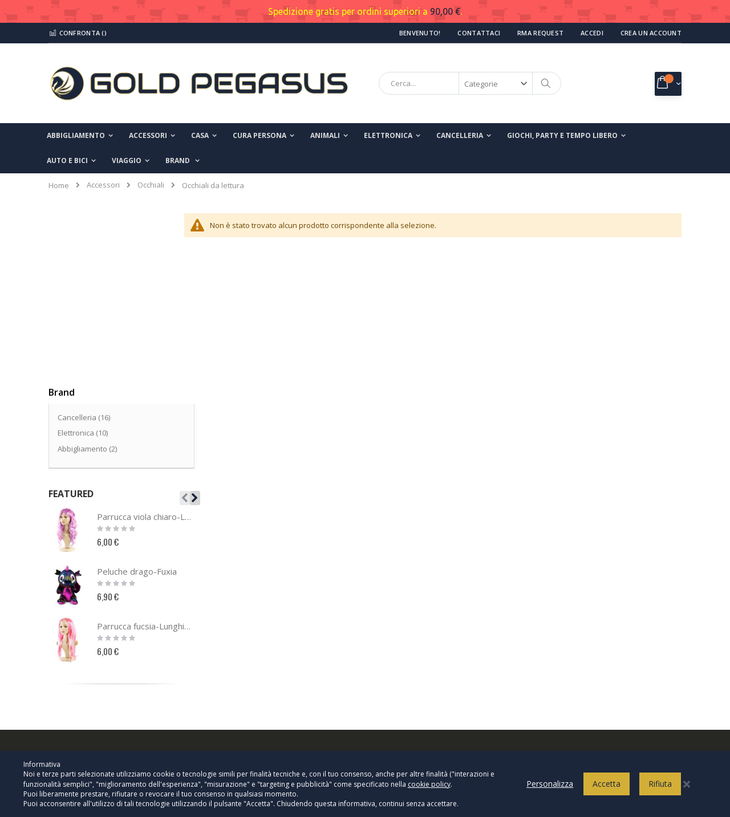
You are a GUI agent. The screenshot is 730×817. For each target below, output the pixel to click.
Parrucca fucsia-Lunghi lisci (144, 455)
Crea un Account (651, 33)
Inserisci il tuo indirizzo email (585, 665)
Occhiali (150, 185)
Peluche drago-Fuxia (137, 400)
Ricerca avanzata (86, 707)
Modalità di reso (411, 707)
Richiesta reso (80, 688)
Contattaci (478, 33)
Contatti (69, 632)
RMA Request (540, 33)
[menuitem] (182, 160)
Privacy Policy (406, 613)
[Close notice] (687, 789)
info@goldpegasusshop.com (271, 701)
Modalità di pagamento (423, 669)
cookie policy (429, 789)
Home (58, 185)
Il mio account (79, 650)
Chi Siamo (73, 613)
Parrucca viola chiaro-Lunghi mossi (144, 345)
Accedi (592, 33)
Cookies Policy (407, 632)
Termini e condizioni (417, 650)
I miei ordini (75, 669)
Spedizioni (401, 688)
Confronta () (77, 33)
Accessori (103, 185)
